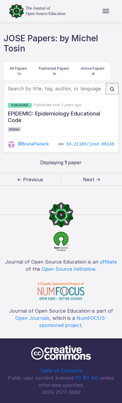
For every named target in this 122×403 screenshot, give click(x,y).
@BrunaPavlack (28, 143)
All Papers (18, 71)
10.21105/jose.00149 (90, 144)
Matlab (14, 129)
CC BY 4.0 (86, 378)
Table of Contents (61, 371)
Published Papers (54, 71)
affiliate (108, 262)
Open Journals (32, 318)
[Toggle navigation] (106, 11)
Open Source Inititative (68, 269)
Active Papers (93, 71)
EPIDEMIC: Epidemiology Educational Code (54, 116)
